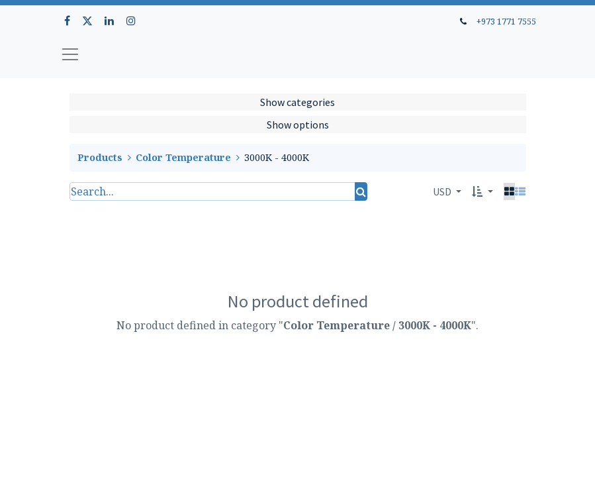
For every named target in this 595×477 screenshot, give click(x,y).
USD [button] (443, 191)
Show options (298, 124)
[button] (482, 191)
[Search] (361, 191)
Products (99, 157)
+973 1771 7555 (506, 21)
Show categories (297, 102)
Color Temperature (183, 157)
